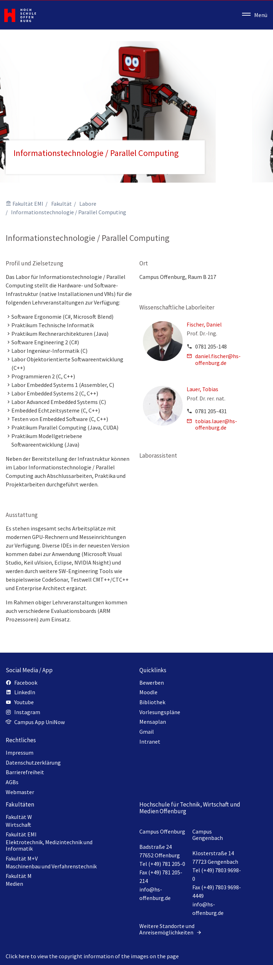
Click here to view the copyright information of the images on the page (92, 956)
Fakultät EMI (27, 203)
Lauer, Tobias (202, 389)
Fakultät (61, 203)
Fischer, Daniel (204, 324)
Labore (87, 203)
